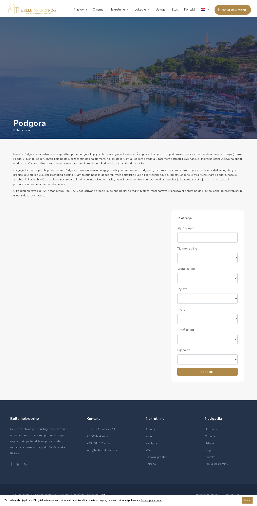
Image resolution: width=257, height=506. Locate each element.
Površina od (185, 330)
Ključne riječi (186, 228)
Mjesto (182, 289)
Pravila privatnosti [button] (151, 500)
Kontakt (210, 457)
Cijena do (183, 350)
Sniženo (151, 464)
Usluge (209, 443)
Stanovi (150, 429)
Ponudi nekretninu (216, 464)
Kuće (149, 436)
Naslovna (211, 429)
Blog (208, 450)
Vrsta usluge (186, 269)
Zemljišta (151, 443)
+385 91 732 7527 (98, 443)
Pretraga (207, 372)
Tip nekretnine (187, 248)
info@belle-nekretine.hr (102, 450)
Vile (148, 450)
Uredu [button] (247, 500)
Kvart (181, 309)
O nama (210, 436)
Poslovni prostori (156, 457)
